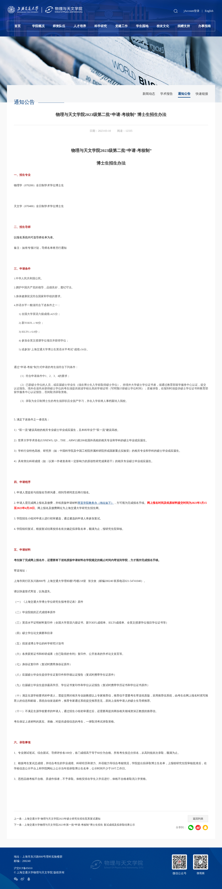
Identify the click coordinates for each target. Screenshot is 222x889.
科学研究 (100, 26)
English (209, 10)
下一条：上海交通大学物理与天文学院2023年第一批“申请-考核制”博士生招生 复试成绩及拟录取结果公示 (78, 824)
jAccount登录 (191, 10)
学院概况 (38, 26)
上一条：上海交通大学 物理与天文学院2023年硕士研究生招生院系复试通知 (60, 818)
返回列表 (197, 818)
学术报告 (166, 93)
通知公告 (184, 93)
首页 (17, 26)
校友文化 (163, 26)
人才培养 (80, 26)
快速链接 (202, 93)
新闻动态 (149, 93)
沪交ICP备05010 (23, 868)
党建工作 (121, 26)
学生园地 (142, 26)
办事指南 (204, 26)
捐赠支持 (183, 26)
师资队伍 (59, 26)
